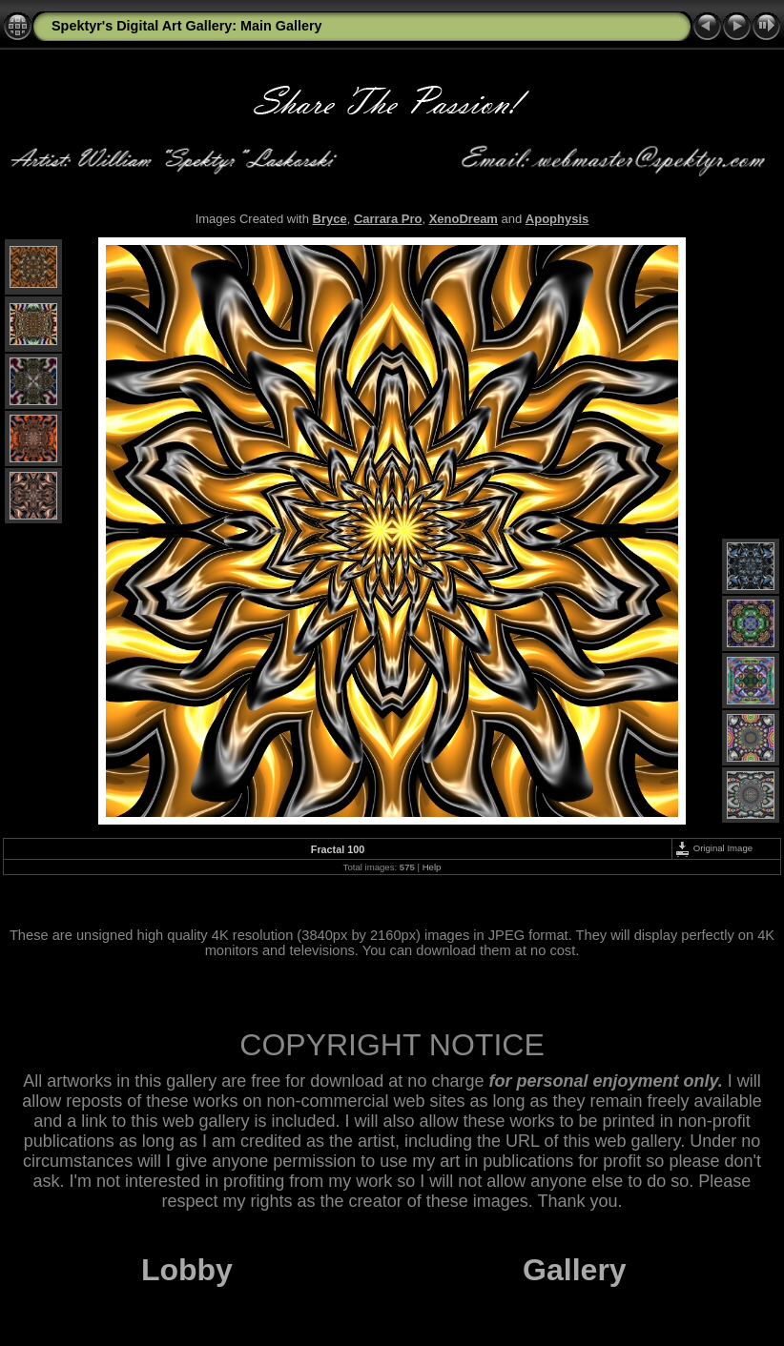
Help (432, 867)
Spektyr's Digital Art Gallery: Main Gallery (187, 25)
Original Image (713, 848)
